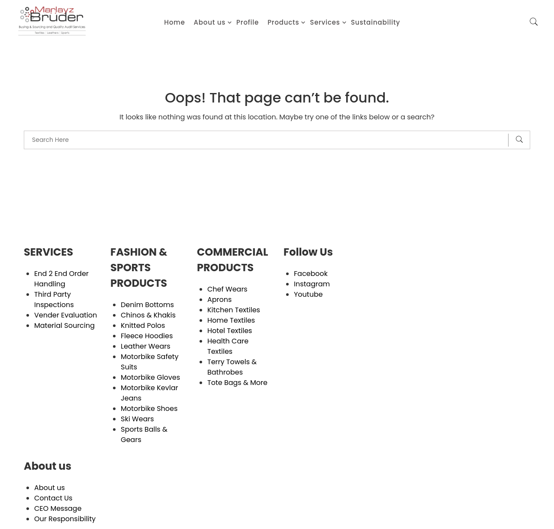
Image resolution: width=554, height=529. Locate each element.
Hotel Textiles (229, 331)
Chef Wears (227, 289)
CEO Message (57, 508)
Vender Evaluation (65, 315)
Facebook (311, 274)
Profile (247, 22)
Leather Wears (146, 346)
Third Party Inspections (54, 299)
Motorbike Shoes (149, 409)
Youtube (308, 294)
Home (174, 22)
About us (210, 22)
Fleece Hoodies (147, 336)
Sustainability (375, 22)
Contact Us (53, 498)
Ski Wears (137, 419)
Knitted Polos (143, 325)
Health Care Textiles (227, 346)
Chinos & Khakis (148, 315)
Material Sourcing (64, 325)
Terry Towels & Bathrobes (232, 367)
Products (283, 22)
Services (325, 22)
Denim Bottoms (147, 305)
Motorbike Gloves (150, 377)
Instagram (312, 284)
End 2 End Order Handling (61, 279)
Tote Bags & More (237, 383)
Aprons (219, 300)
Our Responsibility (65, 519)
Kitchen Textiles (233, 310)
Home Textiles (231, 320)
